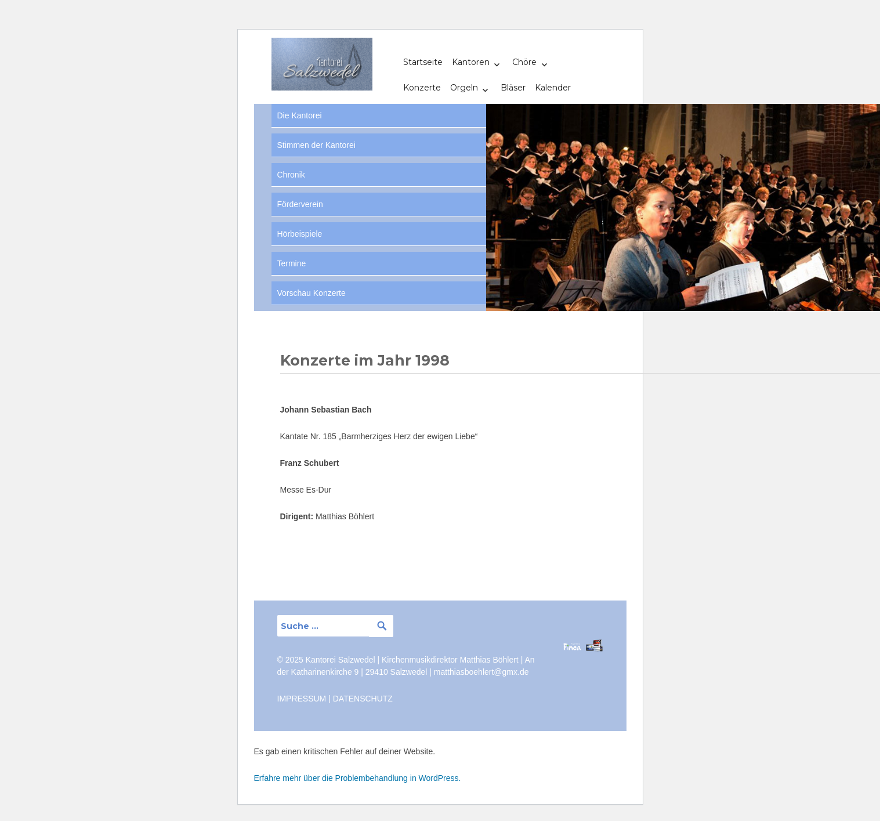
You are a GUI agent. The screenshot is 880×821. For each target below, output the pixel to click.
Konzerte (422, 87)
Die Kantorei (299, 115)
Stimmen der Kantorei (316, 145)
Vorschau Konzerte (311, 293)
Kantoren (471, 62)
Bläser (513, 87)
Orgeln (464, 87)
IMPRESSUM (302, 698)
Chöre (524, 62)
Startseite (423, 62)
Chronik (291, 174)
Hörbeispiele (300, 233)
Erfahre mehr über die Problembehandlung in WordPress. (357, 778)
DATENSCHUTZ (363, 698)
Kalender (553, 87)
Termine (291, 263)
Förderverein (300, 204)
